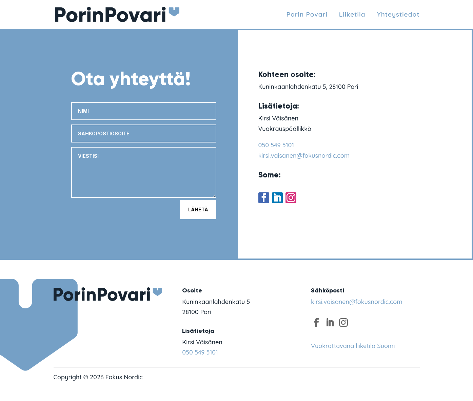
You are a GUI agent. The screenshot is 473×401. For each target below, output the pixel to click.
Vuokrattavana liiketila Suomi (353, 346)
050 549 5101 (276, 145)
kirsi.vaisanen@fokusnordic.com (304, 155)
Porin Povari (307, 14)
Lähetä (198, 209)
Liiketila (352, 14)
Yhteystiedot (398, 14)
